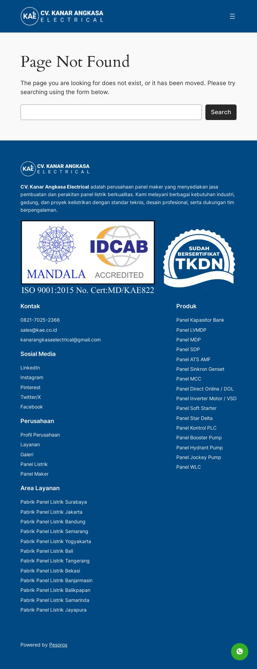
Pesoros (58, 645)
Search (221, 112)
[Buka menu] (232, 16)
